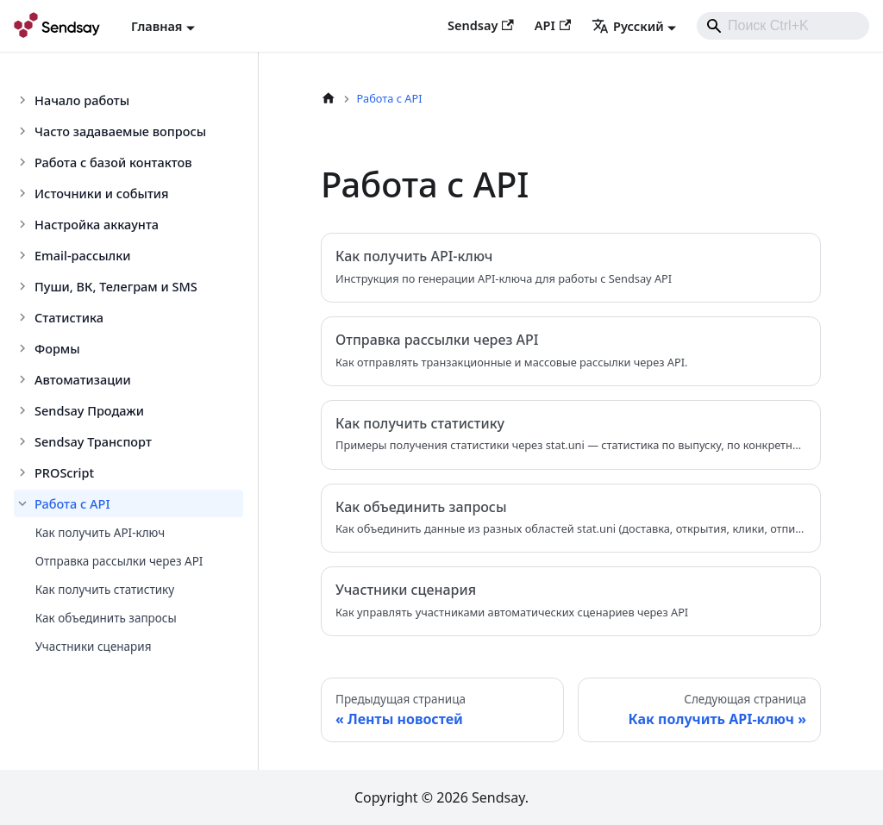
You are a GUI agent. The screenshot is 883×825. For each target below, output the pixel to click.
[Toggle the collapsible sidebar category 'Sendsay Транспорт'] (24, 441)
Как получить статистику (104, 589)
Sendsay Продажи (89, 410)
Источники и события (101, 193)
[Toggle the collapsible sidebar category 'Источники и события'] (24, 193)
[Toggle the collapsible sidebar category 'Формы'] (24, 348)
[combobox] (783, 26)
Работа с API (72, 503)
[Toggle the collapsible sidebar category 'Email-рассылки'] (24, 255)
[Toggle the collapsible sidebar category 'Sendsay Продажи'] (24, 410)
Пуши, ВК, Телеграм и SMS (115, 286)
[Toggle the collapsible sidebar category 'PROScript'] (24, 472)
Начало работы (81, 100)
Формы (57, 348)
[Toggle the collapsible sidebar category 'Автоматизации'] (24, 379)
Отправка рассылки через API (119, 561)
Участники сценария (93, 646)
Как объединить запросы (106, 618)
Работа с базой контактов (113, 162)
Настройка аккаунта (96, 224)
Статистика (68, 317)
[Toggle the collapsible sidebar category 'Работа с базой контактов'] (24, 162)
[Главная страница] (328, 99)
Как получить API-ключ (100, 533)
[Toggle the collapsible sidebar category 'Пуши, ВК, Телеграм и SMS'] (24, 286)
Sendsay (481, 25)
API (553, 25)
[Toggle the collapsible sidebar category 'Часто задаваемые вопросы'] (24, 131)
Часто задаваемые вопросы (120, 131)
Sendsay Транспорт (93, 441)
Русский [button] (628, 25)
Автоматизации (82, 379)
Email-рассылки (82, 255)
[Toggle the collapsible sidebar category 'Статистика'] (24, 317)
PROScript (64, 472)
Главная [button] (156, 25)
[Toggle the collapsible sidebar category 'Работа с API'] (24, 503)
